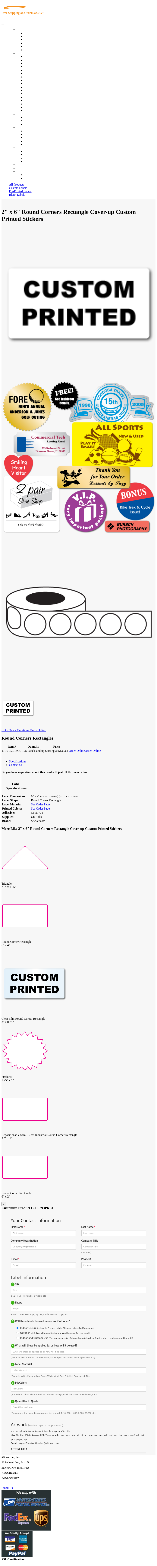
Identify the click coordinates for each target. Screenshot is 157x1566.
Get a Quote (31, 120)
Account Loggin (34, 174)
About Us (22, 127)
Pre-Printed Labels (20, 191)
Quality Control (33, 60)
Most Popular (32, 46)
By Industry (24, 53)
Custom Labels (18, 187)
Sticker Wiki (31, 137)
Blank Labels (17, 194)
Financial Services (35, 87)
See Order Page (40, 804)
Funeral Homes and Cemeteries (43, 107)
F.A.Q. (28, 144)
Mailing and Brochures (38, 90)
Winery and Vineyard (37, 66)
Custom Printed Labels (38, 36)
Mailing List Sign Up (37, 157)
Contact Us (23, 147)
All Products (16, 184)
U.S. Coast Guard (34, 100)
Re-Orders (23, 164)
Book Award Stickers (36, 110)
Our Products (25, 29)
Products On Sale (34, 39)
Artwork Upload (34, 124)
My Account (24, 168)
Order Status (31, 154)
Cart (19, 171)
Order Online (37, 730)
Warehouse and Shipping (39, 80)
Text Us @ (15, 1483)
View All (29, 56)
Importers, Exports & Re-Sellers (43, 70)
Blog (27, 134)
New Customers (33, 178)
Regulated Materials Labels (40, 103)
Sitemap (29, 161)
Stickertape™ (32, 93)
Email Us (7, 1487)
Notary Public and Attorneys (41, 73)
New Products (32, 43)
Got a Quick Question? (15, 730)
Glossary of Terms (35, 141)
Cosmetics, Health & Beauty (41, 76)
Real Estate (31, 97)
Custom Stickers (26, 114)
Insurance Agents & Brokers (41, 63)
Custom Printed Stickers (38, 83)
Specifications (17, 761)
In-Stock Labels (33, 33)
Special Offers (32, 49)
